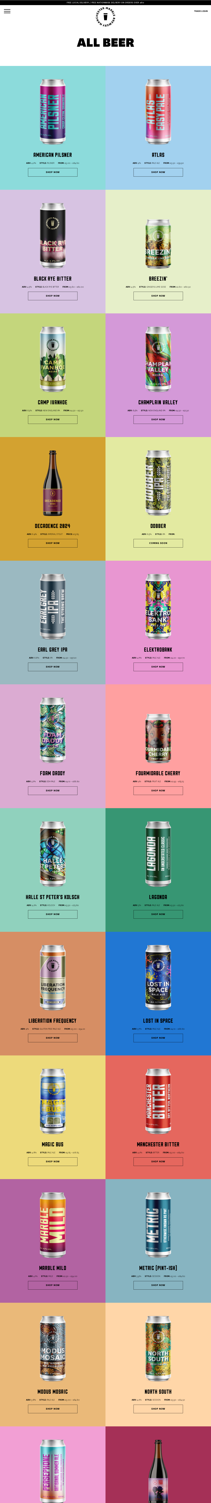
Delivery (70, 1459)
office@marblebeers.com (138, 1427)
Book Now (12, 1438)
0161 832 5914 (13, 1434)
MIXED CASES (13, 1466)
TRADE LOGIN (201, 11)
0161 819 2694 (72, 1438)
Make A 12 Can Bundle (79, 1358)
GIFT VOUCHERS (14, 1469)
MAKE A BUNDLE (14, 1462)
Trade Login (72, 1477)
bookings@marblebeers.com (140, 1431)
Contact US (72, 1469)
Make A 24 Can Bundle (132, 1358)
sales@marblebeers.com (138, 1423)
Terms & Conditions (76, 1462)
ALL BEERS (11, 1459)
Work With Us (73, 1473)
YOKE (195, 1499)
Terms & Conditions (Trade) (80, 1466)
